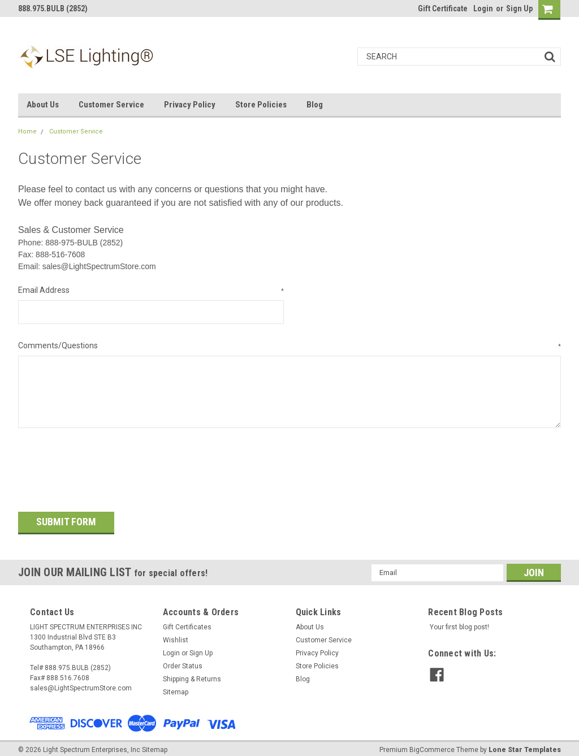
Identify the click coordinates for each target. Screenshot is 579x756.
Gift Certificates (187, 622)
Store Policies (261, 105)
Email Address (151, 291)
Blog (314, 105)
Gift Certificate (443, 8)
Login (483, 8)
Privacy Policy (189, 105)
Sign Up (519, 8)
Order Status (182, 661)
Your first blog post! (459, 622)
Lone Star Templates (525, 745)
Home (27, 131)
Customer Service (111, 105)
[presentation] (104, 466)
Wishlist (175, 635)
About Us (43, 105)
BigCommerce (432, 745)
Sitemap (175, 687)
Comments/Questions (289, 346)
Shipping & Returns (192, 674)
